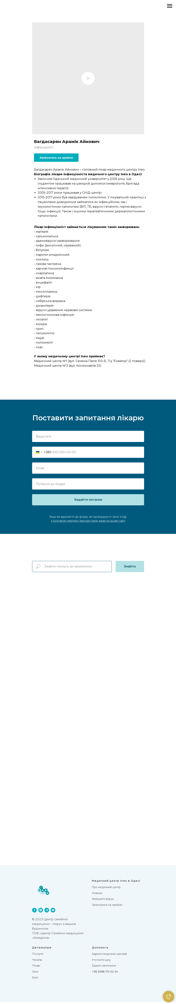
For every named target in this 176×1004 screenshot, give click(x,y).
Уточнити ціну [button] (101, 961)
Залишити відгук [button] (103, 901)
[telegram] (46, 912)
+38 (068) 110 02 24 (105, 973)
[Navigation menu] (169, 6)
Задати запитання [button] (104, 967)
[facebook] (34, 912)
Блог (35, 979)
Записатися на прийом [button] (107, 907)
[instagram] (40, 912)
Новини (97, 895)
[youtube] (53, 912)
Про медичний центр (106, 889)
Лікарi (36, 967)
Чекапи (37, 961)
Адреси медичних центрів (109, 956)
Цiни (35, 973)
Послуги (37, 956)
